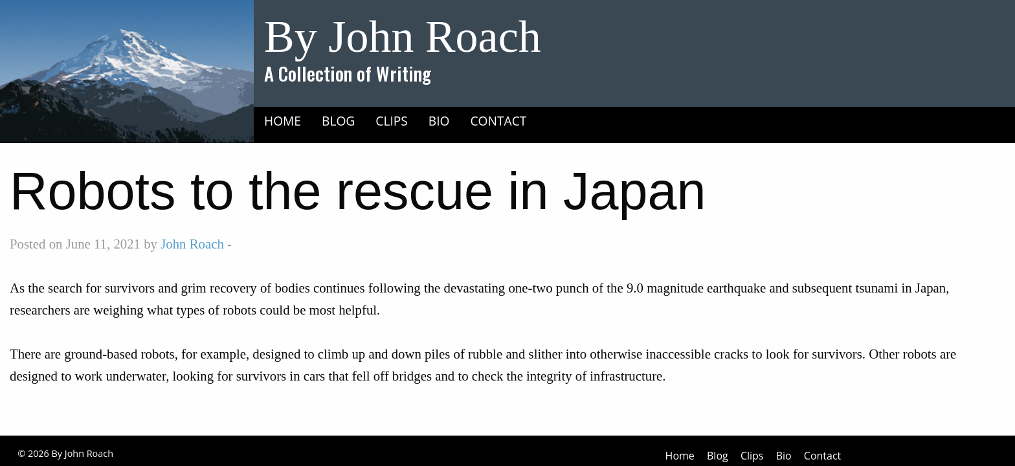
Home (282, 120)
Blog (338, 120)
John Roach (192, 243)
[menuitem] (282, 120)
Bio (439, 120)
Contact (499, 120)
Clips (391, 120)
